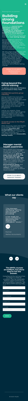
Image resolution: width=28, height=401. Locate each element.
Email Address (6, 290)
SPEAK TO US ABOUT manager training (14, 176)
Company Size (6, 301)
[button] (25, 4)
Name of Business (7, 296)
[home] (6, 4)
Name (4, 285)
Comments (5, 307)
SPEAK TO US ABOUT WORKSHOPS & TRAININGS (14, 71)
